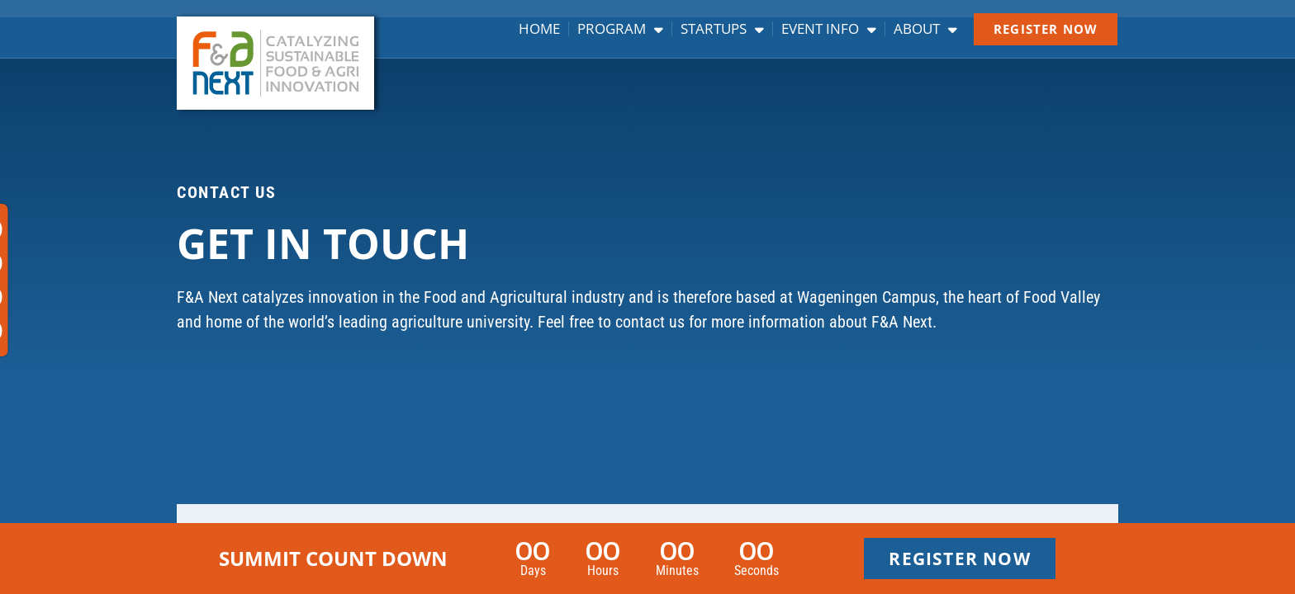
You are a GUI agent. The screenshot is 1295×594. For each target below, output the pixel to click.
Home (539, 29)
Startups (722, 29)
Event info (828, 29)
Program (620, 29)
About (925, 29)
